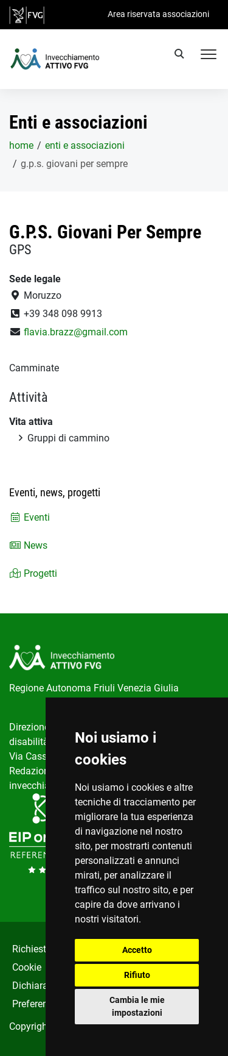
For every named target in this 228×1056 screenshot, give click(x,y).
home (21, 145)
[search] (181, 55)
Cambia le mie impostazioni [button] (137, 1006)
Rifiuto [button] (137, 975)
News (28, 545)
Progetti (33, 573)
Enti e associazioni (85, 145)
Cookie (26, 967)
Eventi (29, 517)
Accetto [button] (137, 950)
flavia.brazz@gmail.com (76, 332)
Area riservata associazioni (158, 14)
